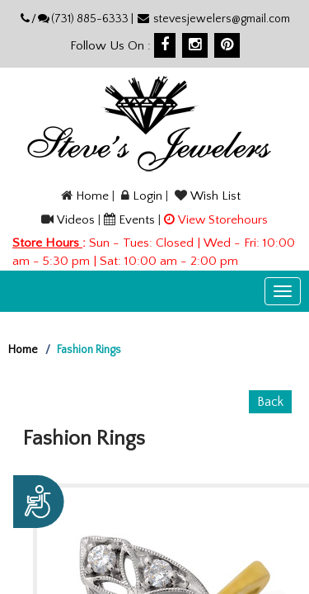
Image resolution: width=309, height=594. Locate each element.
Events (137, 220)
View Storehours (223, 220)
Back (270, 401)
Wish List (215, 196)
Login (147, 196)
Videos (76, 220)
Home (92, 196)
